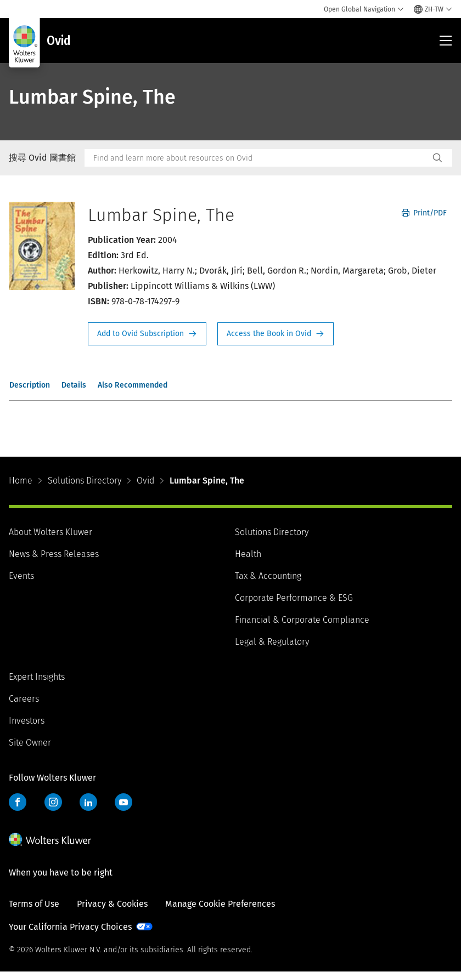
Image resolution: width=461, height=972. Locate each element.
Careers (24, 699)
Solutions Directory (84, 480)
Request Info (147, 334)
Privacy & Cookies (112, 904)
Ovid (145, 480)
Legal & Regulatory (272, 641)
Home (20, 480)
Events (21, 576)
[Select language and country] (433, 9)
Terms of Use (34, 904)
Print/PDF (424, 213)
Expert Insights (37, 677)
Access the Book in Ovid (275, 334)
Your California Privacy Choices (70, 927)
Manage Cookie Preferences (220, 904)
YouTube (123, 802)
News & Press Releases (54, 554)
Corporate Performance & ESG (294, 598)
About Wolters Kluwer (50, 532)
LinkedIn (88, 802)
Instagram (53, 802)
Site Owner (30, 742)
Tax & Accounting (268, 576)
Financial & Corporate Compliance (302, 620)
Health (248, 554)
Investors (26, 720)
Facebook (17, 802)
